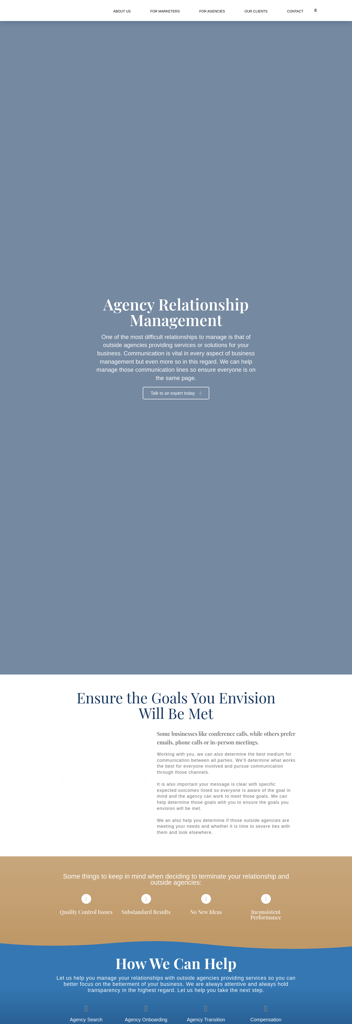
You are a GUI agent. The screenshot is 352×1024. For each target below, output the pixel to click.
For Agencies (212, 11)
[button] (315, 10)
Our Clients (255, 11)
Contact (295, 11)
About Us (122, 11)
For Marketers (165, 11)
